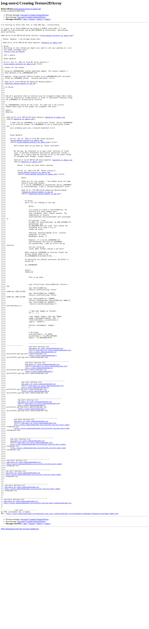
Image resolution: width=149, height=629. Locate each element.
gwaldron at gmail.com (51, 46)
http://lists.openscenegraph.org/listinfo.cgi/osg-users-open (42, 509)
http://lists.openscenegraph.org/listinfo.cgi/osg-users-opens (41, 505)
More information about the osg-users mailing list (20, 627)
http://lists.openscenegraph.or (43, 418)
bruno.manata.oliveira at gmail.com (27, 9)
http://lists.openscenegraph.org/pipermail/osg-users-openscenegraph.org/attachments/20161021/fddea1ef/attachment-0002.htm (62, 612)
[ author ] (47, 19)
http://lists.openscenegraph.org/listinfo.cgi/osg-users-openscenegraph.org (37, 599)
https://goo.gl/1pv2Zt (14, 57)
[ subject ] (39, 19)
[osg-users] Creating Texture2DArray (34, 15)
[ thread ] (31, 19)
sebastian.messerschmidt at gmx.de (20, 95)
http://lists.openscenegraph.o (43, 422)
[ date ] (25, 19)
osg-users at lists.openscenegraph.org (46, 413)
